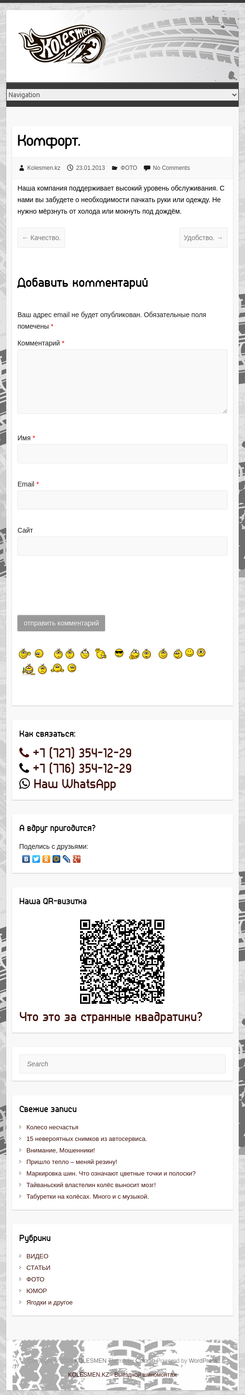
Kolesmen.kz (44, 168)
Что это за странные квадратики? (111, 1017)
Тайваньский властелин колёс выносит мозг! (91, 1185)
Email (28, 484)
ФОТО (129, 168)
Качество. (41, 238)
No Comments (171, 168)
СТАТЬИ (39, 1267)
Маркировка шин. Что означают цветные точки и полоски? (111, 1173)
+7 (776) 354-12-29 (82, 769)
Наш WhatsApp (75, 784)
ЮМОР (37, 1290)
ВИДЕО (38, 1256)
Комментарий (41, 343)
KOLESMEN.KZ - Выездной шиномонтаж (122, 1374)
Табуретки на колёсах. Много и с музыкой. (88, 1196)
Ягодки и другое (50, 1302)
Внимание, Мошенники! (61, 1150)
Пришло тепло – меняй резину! (72, 1161)
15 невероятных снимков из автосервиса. (87, 1138)
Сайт (25, 530)
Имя (26, 438)
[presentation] (90, 590)
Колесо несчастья (53, 1127)
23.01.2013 (90, 168)
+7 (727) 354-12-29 (75, 753)
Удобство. (203, 238)
